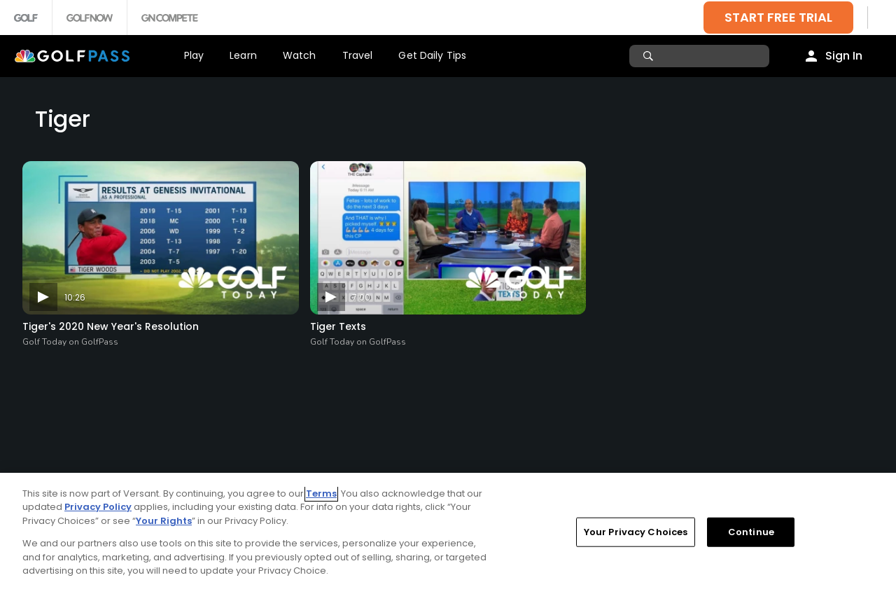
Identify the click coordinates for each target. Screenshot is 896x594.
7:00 (361, 297)
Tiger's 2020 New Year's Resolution (110, 326)
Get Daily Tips (432, 55)
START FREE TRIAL (778, 17)
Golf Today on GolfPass (70, 341)
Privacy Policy (98, 506)
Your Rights (164, 520)
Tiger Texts (338, 326)
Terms (321, 493)
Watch (299, 55)
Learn (243, 55)
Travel (357, 55)
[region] (448, 533)
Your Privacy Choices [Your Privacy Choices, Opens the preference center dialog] (636, 532)
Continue (751, 532)
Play (194, 55)
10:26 (74, 297)
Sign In (843, 56)
